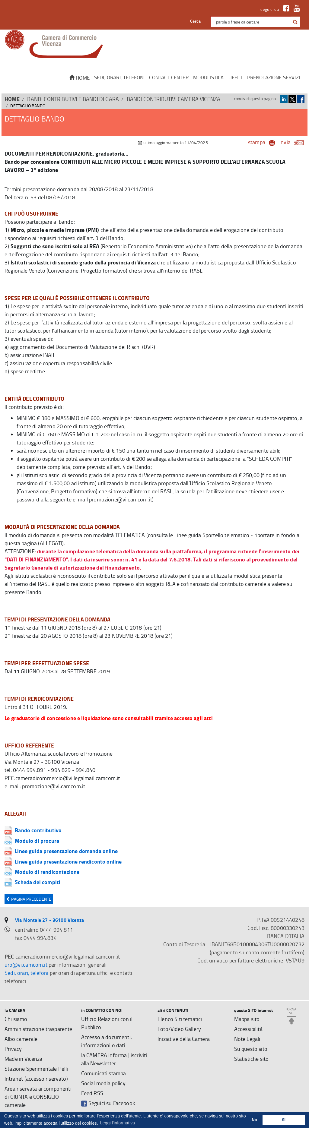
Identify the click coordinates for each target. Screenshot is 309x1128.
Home (79, 77)
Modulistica (208, 77)
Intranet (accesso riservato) (36, 1078)
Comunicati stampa (103, 1073)
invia (293, 142)
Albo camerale (21, 1038)
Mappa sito (247, 1018)
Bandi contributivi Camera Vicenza (174, 99)
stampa (256, 142)
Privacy (13, 1048)
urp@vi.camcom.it (26, 964)
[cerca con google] (294, 22)
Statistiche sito (251, 1058)
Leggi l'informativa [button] (117, 1122)
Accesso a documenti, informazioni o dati (106, 1041)
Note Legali (247, 1038)
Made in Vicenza (24, 1058)
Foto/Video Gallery (179, 1028)
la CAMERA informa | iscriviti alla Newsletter (114, 1059)
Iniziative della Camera (184, 1038)
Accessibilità (248, 1028)
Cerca (195, 21)
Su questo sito (250, 1048)
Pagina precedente (28, 899)
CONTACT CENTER (168, 77)
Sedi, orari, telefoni (119, 77)
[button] (295, 22)
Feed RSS (92, 1093)
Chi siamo (16, 1018)
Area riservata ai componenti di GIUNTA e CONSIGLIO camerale (38, 1096)
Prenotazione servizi (273, 77)
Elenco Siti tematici (180, 1018)
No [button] (254, 1120)
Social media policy (103, 1083)
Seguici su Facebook (108, 1103)
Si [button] (283, 1120)
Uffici (235, 77)
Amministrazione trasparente (38, 1028)
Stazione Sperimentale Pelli (36, 1068)
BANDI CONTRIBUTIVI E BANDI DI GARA (73, 99)
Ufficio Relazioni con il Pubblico (107, 1023)
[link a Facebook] (284, 9)
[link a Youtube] (295, 9)
